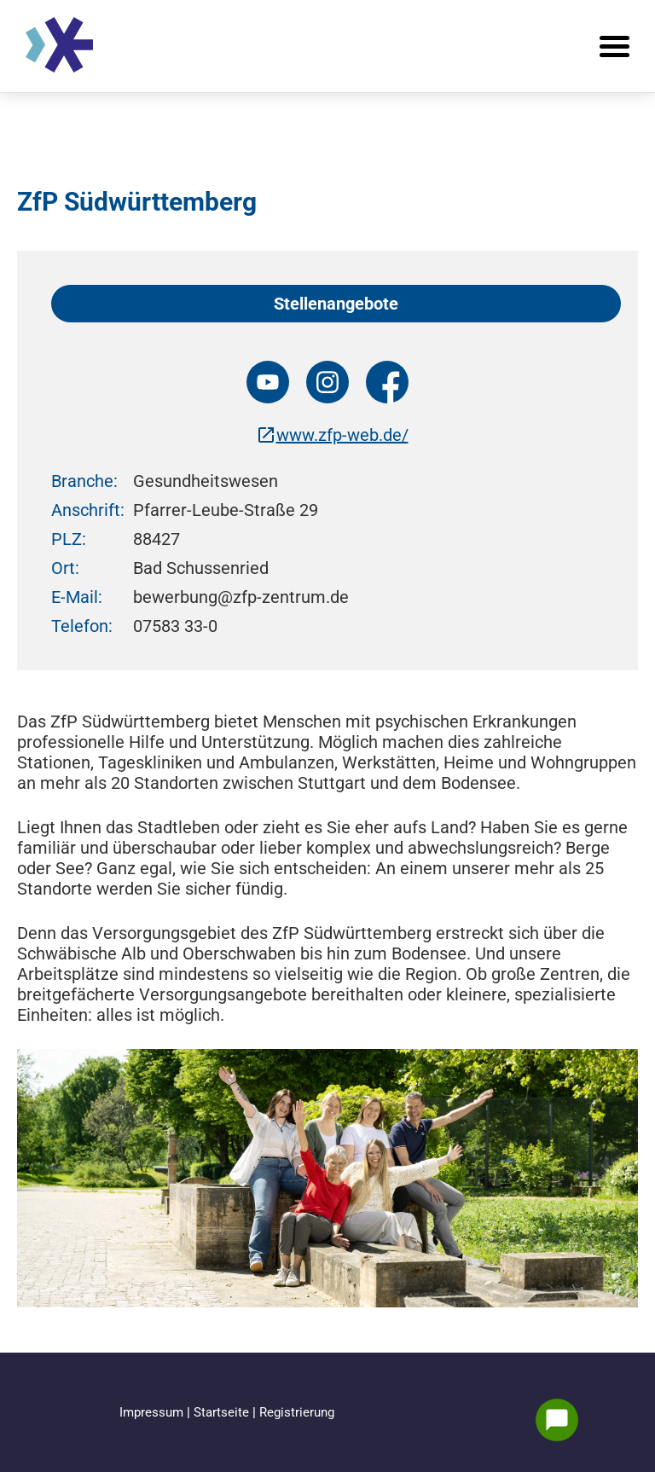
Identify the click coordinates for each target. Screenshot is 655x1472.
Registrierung (296, 1412)
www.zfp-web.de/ (332, 435)
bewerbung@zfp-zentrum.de (241, 597)
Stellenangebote (336, 303)
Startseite (223, 1412)
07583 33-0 (175, 626)
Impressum (153, 1412)
